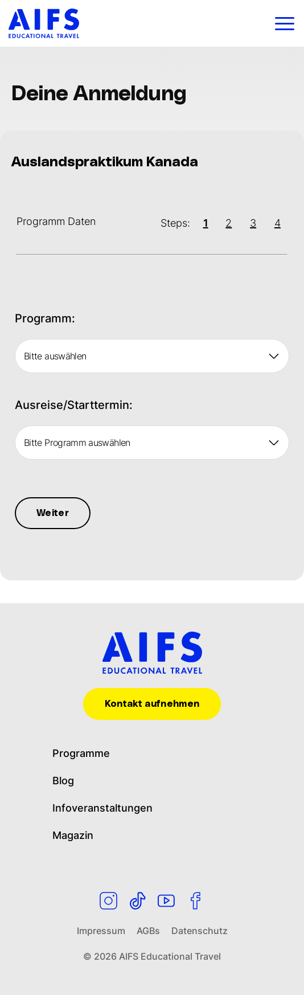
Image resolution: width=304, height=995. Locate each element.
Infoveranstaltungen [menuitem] (101, 808)
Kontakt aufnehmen (152, 704)
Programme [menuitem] (80, 753)
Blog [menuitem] (63, 781)
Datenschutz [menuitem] (199, 930)
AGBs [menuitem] (149, 930)
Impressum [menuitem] (101, 930)
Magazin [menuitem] (73, 835)
